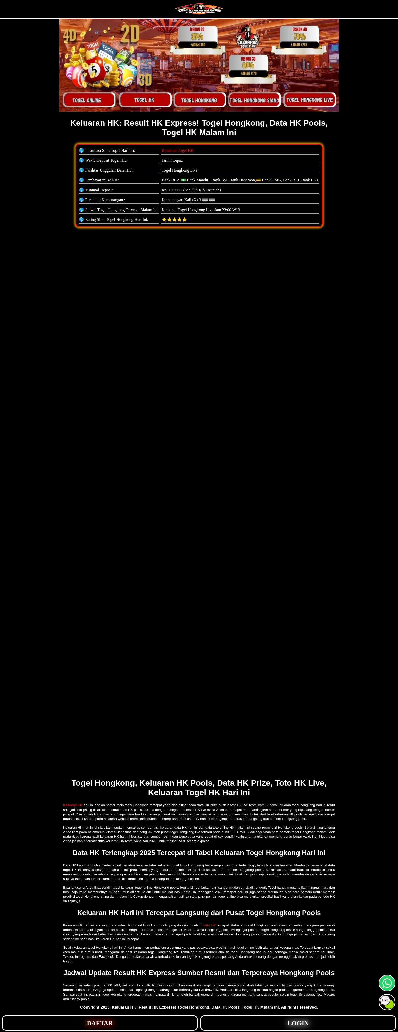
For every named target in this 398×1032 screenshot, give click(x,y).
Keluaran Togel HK (178, 150)
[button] (387, 1002)
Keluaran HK (72, 805)
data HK (209, 925)
